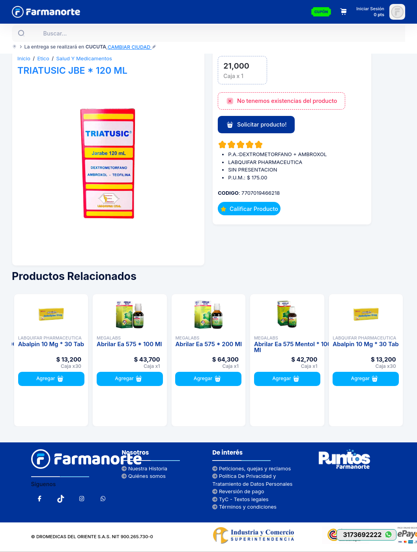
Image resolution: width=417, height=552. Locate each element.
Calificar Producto (249, 208)
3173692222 (369, 534)
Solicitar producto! (256, 125)
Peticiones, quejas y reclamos (251, 468)
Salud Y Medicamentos (84, 58)
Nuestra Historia (144, 468)
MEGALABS (109, 338)
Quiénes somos (144, 476)
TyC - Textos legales (240, 499)
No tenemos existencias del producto (281, 101)
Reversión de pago (238, 491)
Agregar (51, 379)
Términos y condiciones (244, 507)
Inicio (23, 58)
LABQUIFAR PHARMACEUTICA (50, 338)
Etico (43, 58)
